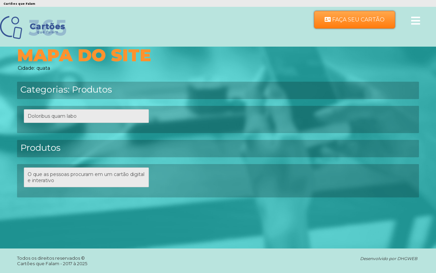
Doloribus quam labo (52, 116)
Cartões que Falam (38, 263)
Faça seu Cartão (355, 19)
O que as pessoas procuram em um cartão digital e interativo (86, 177)
